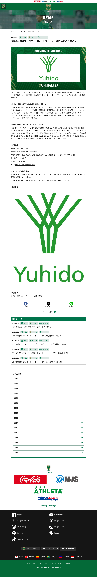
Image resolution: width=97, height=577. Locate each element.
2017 (16, 423)
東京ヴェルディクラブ (33, 548)
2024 (16, 388)
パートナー (44, 37)
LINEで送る (71, 306)
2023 (16, 393)
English (29, 557)
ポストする (48, 306)
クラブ (24, 37)
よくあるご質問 (31, 564)
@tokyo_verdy (19, 527)
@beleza (54, 533)
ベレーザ (33, 37)
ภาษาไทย (64, 557)
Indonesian (76, 557)
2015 (16, 433)
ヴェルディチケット (52, 548)
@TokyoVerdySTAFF (21, 521)
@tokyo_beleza (56, 521)
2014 (16, 438)
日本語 (19, 557)
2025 (16, 383)
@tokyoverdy (18, 533)
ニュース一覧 (21, 31)
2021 (16, 403)
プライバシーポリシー (57, 564)
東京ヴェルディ (3, 6)
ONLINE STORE (70, 548)
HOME (12, 31)
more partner (46, 506)
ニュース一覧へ (47, 311)
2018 (16, 418)
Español (40, 557)
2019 (16, 413)
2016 (16, 428)
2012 (16, 448)
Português (52, 557)
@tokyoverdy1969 (20, 539)
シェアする (25, 306)
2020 (16, 408)
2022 (16, 398)
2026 (16, 378)
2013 (16, 443)
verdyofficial (18, 515)
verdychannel (56, 515)
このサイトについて (43, 564)
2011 (16, 452)
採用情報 (67, 564)
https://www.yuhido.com (25, 164)
